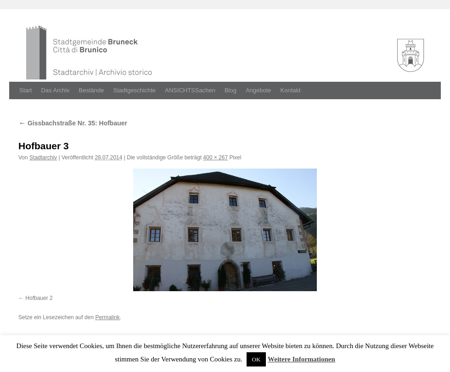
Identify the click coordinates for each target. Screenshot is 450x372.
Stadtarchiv (43, 157)
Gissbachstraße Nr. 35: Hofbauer (72, 123)
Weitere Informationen (301, 359)
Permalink (107, 317)
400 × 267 (215, 157)
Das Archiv (55, 90)
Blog (230, 90)
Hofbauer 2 (38, 298)
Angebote (258, 90)
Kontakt (291, 90)
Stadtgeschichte (134, 90)
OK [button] (256, 359)
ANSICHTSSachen (190, 90)
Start (25, 90)
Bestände (91, 90)
